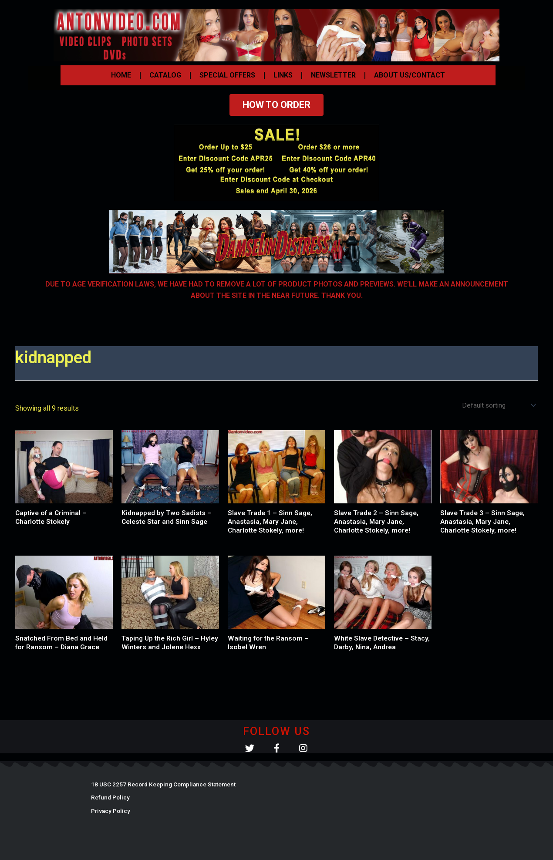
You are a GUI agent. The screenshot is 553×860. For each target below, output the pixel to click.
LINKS (283, 75)
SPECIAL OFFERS (227, 75)
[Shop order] (497, 405)
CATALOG (165, 75)
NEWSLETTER (333, 75)
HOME (121, 75)
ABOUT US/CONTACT (409, 75)
